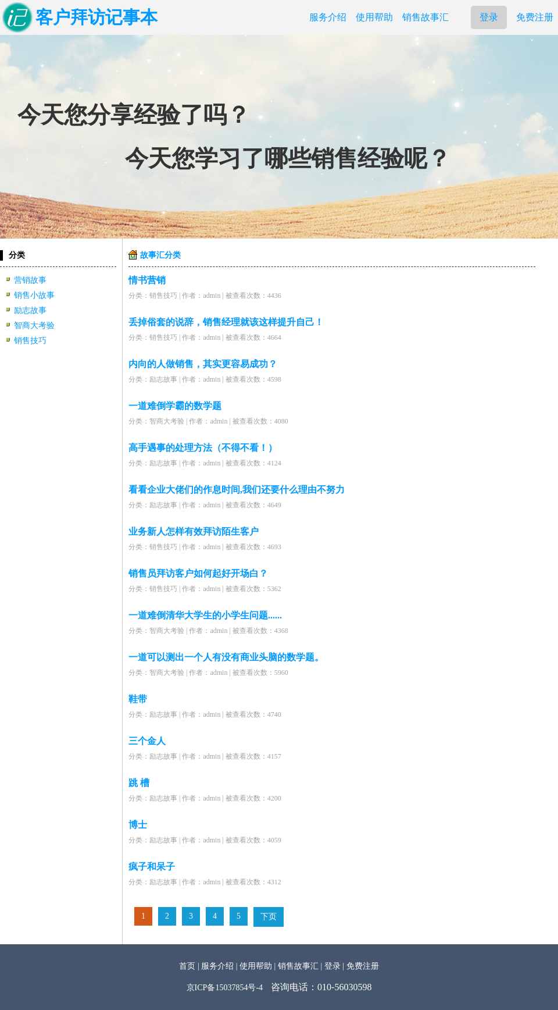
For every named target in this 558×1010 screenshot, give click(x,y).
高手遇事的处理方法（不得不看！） (202, 448)
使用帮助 (374, 17)
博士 (137, 825)
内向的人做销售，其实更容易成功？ (202, 364)
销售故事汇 (425, 17)
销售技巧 (30, 340)
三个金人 (147, 741)
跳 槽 (138, 783)
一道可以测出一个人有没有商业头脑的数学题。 (226, 657)
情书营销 (147, 280)
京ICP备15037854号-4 (225, 987)
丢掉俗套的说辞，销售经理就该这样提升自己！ (226, 322)
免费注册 (534, 17)
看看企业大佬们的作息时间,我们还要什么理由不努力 (236, 490)
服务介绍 (327, 17)
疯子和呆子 (151, 867)
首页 (187, 966)
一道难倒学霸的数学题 (174, 406)
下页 (268, 916)
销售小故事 (34, 295)
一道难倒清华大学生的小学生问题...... (205, 615)
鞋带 (137, 699)
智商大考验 (34, 325)
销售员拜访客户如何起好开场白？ (198, 573)
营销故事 (30, 280)
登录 (489, 17)
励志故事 (30, 310)
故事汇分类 (160, 255)
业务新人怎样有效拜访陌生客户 (193, 531)
